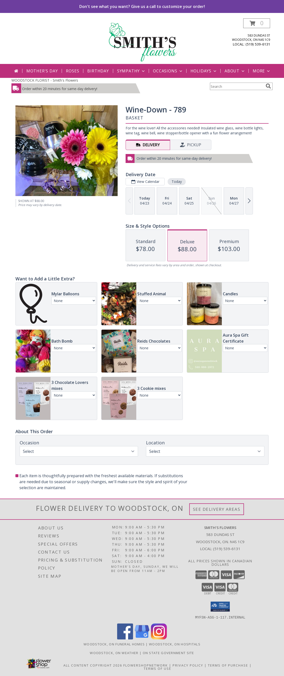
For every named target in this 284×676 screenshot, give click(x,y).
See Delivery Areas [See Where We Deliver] (216, 509)
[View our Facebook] (125, 637)
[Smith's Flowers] (142, 41)
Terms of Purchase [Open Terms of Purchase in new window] (228, 665)
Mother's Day (42, 71)
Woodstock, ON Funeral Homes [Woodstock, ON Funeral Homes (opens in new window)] (114, 644)
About (235, 71)
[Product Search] (236, 86)
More (262, 71)
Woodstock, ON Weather (114, 652)
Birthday (98, 71)
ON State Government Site (168, 652)
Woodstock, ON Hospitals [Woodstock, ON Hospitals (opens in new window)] (174, 644)
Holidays (203, 71)
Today (177, 181)
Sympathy (131, 71)
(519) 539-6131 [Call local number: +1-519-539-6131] (257, 44)
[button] (256, 23)
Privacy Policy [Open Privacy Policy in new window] (188, 665)
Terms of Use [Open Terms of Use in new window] (157, 668)
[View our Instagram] (159, 637)
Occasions (168, 71)
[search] (268, 86)
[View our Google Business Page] (142, 637)
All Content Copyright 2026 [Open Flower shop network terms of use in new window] (92, 665)
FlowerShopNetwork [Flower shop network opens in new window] (145, 665)
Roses (72, 71)
